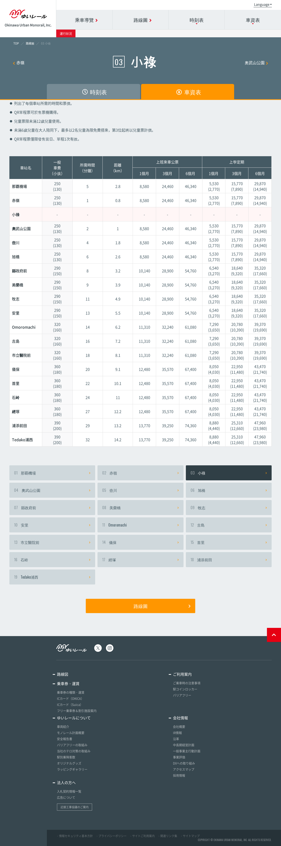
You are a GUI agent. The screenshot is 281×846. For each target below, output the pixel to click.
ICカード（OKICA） (70, 698)
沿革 (176, 738)
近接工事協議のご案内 (74, 807)
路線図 (62, 674)
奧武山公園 (256, 62)
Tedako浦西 (52, 577)
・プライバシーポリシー (111, 836)
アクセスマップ (183, 769)
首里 (229, 542)
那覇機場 (52, 473)
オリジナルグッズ (69, 763)
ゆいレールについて (74, 718)
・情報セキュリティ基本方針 (74, 836)
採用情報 (179, 775)
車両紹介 (63, 726)
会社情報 (180, 718)
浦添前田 (229, 559)
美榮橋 (140, 507)
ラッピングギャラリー (72, 769)
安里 (52, 525)
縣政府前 (52, 507)
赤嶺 (18, 62)
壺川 (140, 490)
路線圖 (162, 605)
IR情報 (177, 732)
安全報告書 (64, 738)
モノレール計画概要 (70, 732)
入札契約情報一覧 (69, 791)
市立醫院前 (52, 542)
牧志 (229, 507)
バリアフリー (182, 695)
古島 (229, 525)
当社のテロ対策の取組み (73, 751)
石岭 (52, 559)
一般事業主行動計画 (186, 751)
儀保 (140, 542)
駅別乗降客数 (66, 757)
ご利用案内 (182, 674)
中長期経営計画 (183, 745)
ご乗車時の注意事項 (186, 683)
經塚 (140, 559)
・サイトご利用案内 (142, 836)
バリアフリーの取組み (72, 745)
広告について (66, 797)
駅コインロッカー (185, 689)
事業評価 (179, 757)
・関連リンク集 (167, 836)
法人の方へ (66, 782)
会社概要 (179, 726)
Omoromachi (140, 525)
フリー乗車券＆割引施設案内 (77, 710)
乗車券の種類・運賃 (70, 692)
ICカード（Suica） (70, 704)
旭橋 (229, 490)
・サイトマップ (190, 836)
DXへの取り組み (184, 763)
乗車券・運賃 (68, 683)
